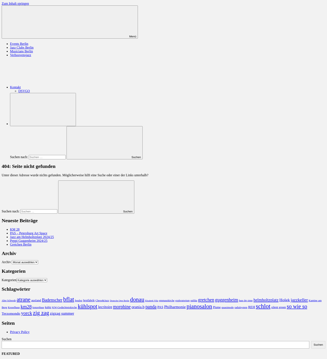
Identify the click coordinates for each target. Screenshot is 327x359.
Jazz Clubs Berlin (22, 47)
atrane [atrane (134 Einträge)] (23, 299)
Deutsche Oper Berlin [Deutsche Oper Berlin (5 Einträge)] (119, 300)
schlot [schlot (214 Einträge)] (263, 306)
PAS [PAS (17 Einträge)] (160, 307)
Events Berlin (19, 44)
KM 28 (15, 229)
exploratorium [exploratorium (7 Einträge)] (182, 300)
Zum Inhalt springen (15, 3)
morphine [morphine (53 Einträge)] (122, 306)
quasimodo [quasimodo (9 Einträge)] (227, 307)
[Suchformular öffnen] (43, 109)
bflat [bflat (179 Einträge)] (68, 299)
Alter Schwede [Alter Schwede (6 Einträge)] (9, 300)
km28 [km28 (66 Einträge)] (26, 306)
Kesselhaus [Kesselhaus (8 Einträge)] (14, 307)
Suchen (6, 339)
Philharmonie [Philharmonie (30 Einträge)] (175, 307)
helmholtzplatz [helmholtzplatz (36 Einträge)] (266, 300)
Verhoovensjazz (20, 55)
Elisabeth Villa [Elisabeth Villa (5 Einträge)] (151, 300)
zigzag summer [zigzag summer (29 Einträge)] (62, 313)
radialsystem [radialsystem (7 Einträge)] (241, 307)
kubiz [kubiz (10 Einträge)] (48, 307)
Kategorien (9, 280)
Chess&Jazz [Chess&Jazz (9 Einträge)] (102, 300)
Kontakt (46, 87)
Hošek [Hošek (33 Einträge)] (284, 300)
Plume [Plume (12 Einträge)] (217, 307)
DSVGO (24, 91)
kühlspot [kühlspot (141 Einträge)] (87, 306)
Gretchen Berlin (20, 244)
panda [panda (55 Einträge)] (150, 306)
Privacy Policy (20, 332)
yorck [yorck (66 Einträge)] (26, 313)
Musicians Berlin (21, 51)
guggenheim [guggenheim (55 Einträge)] (226, 299)
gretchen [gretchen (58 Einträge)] (206, 299)
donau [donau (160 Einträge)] (137, 299)
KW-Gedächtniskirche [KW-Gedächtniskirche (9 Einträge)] (64, 307)
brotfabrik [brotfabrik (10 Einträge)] (89, 300)
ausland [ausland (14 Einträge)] (36, 300)
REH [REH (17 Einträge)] (251, 307)
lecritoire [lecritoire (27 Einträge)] (105, 307)
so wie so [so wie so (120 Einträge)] (297, 306)
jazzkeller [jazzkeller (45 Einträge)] (299, 299)
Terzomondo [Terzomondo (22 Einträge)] (11, 313)
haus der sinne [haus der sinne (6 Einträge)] (246, 300)
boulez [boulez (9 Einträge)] (78, 300)
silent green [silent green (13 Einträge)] (278, 307)
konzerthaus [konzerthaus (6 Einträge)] (38, 307)
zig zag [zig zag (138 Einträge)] (41, 313)
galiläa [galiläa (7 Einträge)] (193, 300)
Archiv (6, 262)
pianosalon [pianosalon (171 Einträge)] (199, 306)
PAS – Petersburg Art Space (28, 233)
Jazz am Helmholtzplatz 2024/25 (32, 237)
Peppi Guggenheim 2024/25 (29, 240)
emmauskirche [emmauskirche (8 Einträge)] (167, 300)
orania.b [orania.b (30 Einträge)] (138, 307)
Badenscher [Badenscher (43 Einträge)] (52, 299)
